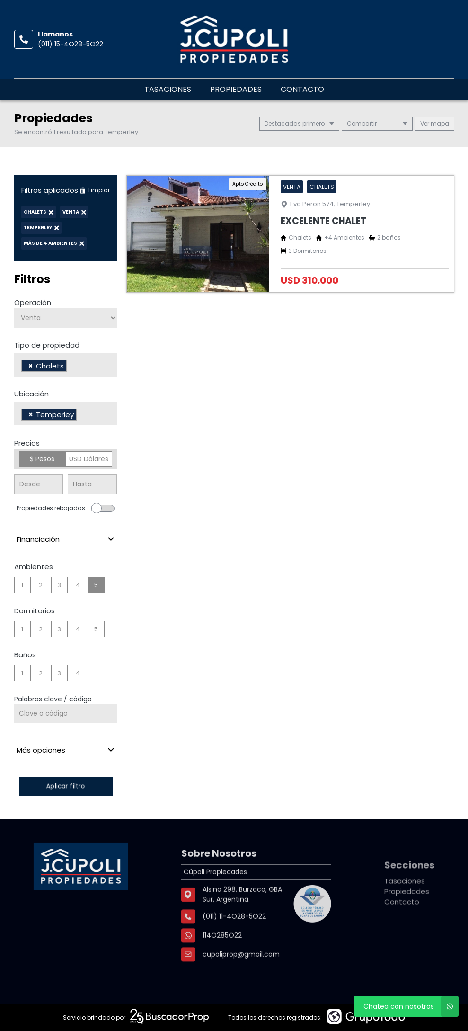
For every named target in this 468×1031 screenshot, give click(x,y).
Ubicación (31, 394)
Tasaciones (167, 89)
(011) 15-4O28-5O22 (70, 44)
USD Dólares (88, 459)
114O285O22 (222, 953)
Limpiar (94, 190)
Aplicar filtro (65, 785)
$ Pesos (42, 459)
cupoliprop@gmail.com (241, 972)
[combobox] (65, 365)
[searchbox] (71, 367)
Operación (32, 302)
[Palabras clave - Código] (65, 713)
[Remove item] (30, 365)
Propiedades (236, 89)
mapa (434, 123)
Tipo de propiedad (46, 345)
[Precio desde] (38, 484)
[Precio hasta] (92, 484)
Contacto (302, 89)
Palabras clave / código (53, 699)
